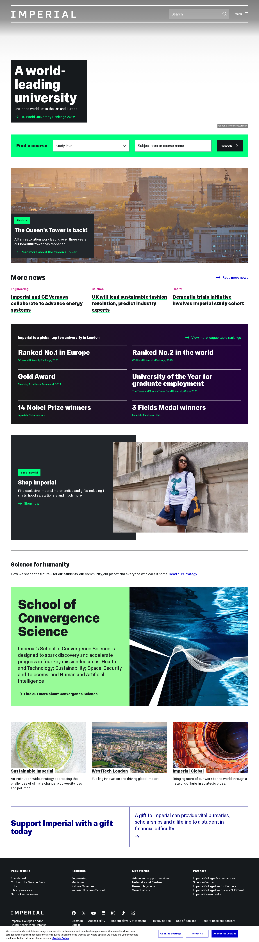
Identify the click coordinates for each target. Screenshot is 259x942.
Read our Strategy (183, 574)
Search (230, 146)
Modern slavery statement (128, 921)
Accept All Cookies (224, 933)
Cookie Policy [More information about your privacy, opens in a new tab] (60, 938)
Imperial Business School (88, 890)
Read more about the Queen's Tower (45, 252)
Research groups (143, 886)
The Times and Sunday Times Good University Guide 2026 (164, 391)
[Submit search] (224, 14)
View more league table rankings (213, 337)
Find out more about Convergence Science (58, 694)
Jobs (14, 886)
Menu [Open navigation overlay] (241, 14)
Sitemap (77, 921)
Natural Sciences (83, 886)
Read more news (232, 277)
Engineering (79, 878)
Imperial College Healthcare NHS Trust (218, 890)
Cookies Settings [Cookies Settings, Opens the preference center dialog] (170, 933)
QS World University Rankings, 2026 (38, 360)
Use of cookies (186, 921)
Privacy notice (161, 921)
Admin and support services (150, 878)
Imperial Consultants (207, 894)
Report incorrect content (218, 921)
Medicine (78, 882)
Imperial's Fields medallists (147, 415)
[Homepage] (88, 14)
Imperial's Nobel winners (31, 415)
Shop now (31, 503)
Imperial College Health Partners (214, 886)
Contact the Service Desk (28, 882)
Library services (21, 890)
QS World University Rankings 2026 (44, 117)
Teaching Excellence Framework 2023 (39, 384)
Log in (76, 925)
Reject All (197, 933)
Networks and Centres (147, 882)
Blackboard (18, 878)
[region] (129, 934)
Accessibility (96, 921)
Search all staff (142, 890)
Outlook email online (24, 894)
